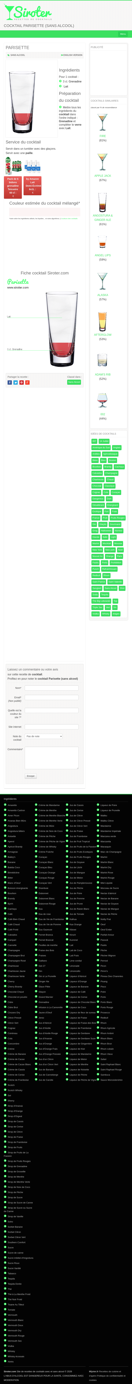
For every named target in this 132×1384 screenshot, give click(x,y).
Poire (103, 992)
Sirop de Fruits (15, 1147)
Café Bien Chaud (16, 919)
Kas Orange (75, 924)
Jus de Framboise (78, 836)
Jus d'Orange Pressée (50, 1054)
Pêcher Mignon (108, 955)
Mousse (118, 543)
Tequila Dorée (14, 1284)
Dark (109, 498)
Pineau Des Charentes (112, 976)
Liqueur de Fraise (78, 1017)
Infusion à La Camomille (51, 1007)
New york (110, 549)
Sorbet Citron (14, 1232)
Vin (115, 607)
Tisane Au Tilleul (16, 1304)
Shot (122, 588)
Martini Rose (107, 872)
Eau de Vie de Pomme (50, 924)
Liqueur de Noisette (79, 1069)
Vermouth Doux (15, 1325)
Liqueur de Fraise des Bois (83, 1023)
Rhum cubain (107, 1049)
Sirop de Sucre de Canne (20, 1202)
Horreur (118, 530)
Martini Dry (106, 867)
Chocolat (96, 486)
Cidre (10, 1002)
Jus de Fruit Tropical (80, 841)
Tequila (104, 594)
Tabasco (12, 1273)
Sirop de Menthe (16, 1176)
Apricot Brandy (15, 846)
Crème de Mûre (46, 826)
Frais (114, 511)
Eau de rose (45, 914)
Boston (112, 460)
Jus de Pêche (76, 888)
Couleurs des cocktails (69, 218)
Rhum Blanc (107, 1038)
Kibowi (73, 929)
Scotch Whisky (15, 1090)
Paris (119, 556)
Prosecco (105, 1012)
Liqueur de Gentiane (80, 1033)
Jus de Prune (76, 903)
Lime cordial (76, 960)
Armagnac (13, 852)
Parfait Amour (107, 934)
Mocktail (107, 543)
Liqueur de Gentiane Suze (83, 1038)
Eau (41, 909)
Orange (109, 556)
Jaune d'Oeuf (45, 1012)
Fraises (42, 955)
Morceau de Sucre (110, 888)
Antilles (96, 454)
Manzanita (106, 841)
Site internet (14, 726)
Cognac (96, 492)
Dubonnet (43, 893)
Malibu (104, 815)
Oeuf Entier (106, 929)
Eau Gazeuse (45, 929)
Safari (103, 1059)
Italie (105, 537)
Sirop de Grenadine (17, 1166)
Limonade (74, 966)
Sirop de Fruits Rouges (19, 1161)
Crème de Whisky (47, 846)
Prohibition (116, 562)
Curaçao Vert (45, 883)
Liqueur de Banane (79, 986)
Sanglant (96, 588)
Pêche (104, 950)
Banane (11, 862)
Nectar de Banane (110, 898)
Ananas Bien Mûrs (17, 820)
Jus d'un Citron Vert (48, 1064)
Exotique (96, 511)
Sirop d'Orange (15, 1111)
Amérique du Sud (101, 447)
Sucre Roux (13, 1263)
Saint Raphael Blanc (111, 1064)
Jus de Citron (76, 815)
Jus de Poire (76, 893)
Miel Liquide (106, 883)
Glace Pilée (44, 986)
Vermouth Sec (15, 1341)
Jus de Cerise (76, 810)
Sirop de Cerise (15, 1126)
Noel (120, 549)
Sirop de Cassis (15, 1121)
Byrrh (10, 903)
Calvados (97, 473)
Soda (95, 594)
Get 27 (42, 966)
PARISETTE (17, 47)
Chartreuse (97, 479)
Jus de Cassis (77, 805)
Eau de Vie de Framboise (51, 919)
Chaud (110, 479)
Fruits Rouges (118, 518)
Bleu (103, 460)
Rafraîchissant (109, 569)
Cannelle (12, 945)
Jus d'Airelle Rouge (48, 1033)
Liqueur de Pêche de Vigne (83, 1080)
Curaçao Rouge (46, 877)
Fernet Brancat (46, 940)
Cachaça (119, 466)
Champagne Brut (16, 955)
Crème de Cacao (16, 1059)
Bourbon (96, 466)
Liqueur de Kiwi (77, 1049)
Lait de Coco (76, 950)
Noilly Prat (106, 919)
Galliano (43, 960)
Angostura (13, 826)
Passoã (104, 940)
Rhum (106, 575)
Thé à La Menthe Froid (19, 1294)
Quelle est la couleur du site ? (14, 714)
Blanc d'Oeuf (14, 883)
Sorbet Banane (15, 1227)
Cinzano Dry (14, 1012)
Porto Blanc (106, 1002)
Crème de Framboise (18, 1080)
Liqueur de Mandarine (80, 1054)
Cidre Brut (13, 1007)
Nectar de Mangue (110, 909)
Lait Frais (74, 955)
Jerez (41, 1017)
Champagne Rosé (17, 960)
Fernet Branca (46, 934)
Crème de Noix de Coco (51, 831)
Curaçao (116, 492)
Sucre (11, 1247)
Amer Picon (13, 815)
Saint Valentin (115, 581)
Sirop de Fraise (15, 1137)
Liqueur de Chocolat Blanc (83, 1002)
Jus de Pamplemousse (81, 883)
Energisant (112, 505)
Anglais (116, 447)
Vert (108, 607)
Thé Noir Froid (15, 1299)
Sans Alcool (17, 55)
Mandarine (106, 826)
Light (113, 537)
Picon (103, 966)
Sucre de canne (15, 1252)
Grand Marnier (46, 997)
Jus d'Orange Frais (48, 1049)
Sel (9, 1095)
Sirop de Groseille (16, 1171)
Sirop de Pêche (15, 1192)
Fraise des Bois (46, 950)
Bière (95, 460)
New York (97, 549)
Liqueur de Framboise (80, 1028)
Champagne (111, 473)
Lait (66, 86)
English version (72, 55)
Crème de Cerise (16, 1074)
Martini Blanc (107, 862)
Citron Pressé (14, 1017)
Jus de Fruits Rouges (80, 857)
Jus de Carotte (46, 1080)
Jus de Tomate (77, 914)
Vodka (95, 613)
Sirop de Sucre (15, 1197)
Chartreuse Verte (16, 976)
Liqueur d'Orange (78, 981)
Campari (12, 940)
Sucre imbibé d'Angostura (20, 1258)
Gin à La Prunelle (47, 976)
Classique (109, 486)
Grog (94, 530)
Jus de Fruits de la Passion (83, 846)
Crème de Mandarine (49, 805)
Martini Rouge (107, 877)
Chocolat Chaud (16, 992)
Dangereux (97, 498)
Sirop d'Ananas (15, 1106)
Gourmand (115, 524)
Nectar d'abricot (108, 893)
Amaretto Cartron (16, 810)
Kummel (74, 940)
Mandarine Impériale (111, 831)
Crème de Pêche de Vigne (52, 841)
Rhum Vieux (107, 1054)
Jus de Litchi (76, 867)
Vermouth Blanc (16, 1320)
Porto (104, 562)
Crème (11, 1049)
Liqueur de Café (78, 992)
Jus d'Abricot (45, 1023)
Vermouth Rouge (16, 1335)
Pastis (95, 562)
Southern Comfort (16, 1242)
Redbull (96, 575)
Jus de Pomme (77, 898)
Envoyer (31, 776)
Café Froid (13, 929)
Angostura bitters (16, 831)
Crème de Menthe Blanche (52, 815)
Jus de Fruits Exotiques (81, 852)
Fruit (105, 518)
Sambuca (105, 1074)
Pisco (103, 986)
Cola (106, 492)
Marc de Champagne (111, 852)
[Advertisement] (45, 245)
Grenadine (75, 81)
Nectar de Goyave (110, 903)
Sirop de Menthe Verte (19, 1182)
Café (10, 914)
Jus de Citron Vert (78, 826)
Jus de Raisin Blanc (79, 909)
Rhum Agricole (108, 1028)
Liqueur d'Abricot (78, 976)
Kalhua (73, 919)
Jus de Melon (76, 877)
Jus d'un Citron (46, 1059)
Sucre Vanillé (14, 1268)
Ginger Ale (44, 981)
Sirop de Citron (15, 1131)
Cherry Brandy (15, 986)
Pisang (104, 981)
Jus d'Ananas (45, 1038)
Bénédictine (13, 872)
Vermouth (12, 1315)
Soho (10, 1221)
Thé (10, 1289)
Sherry (11, 1100)
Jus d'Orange (45, 1043)
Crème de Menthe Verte (50, 820)
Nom (18, 688)
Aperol (11, 841)
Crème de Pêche (47, 836)
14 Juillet (104, 441)
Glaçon (42, 992)
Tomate (11, 1309)
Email (14, 699)
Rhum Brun (106, 1043)
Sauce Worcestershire (112, 1080)
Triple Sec (97, 607)
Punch (95, 569)
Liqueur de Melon (78, 1059)
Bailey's (11, 857)
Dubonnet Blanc (47, 898)
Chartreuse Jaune (16, 971)
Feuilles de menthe (48, 945)
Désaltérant (98, 505)
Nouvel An (97, 556)
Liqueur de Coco (78, 1007)
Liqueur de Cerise (78, 997)
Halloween (106, 530)
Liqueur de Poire (109, 805)
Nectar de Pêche (109, 914)
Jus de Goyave (77, 862)
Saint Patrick (98, 581)
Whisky (105, 613)
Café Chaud (14, 924)
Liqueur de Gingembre (81, 1043)
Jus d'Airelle (45, 1028)
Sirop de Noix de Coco (19, 1187)
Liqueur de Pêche (78, 1074)
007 (94, 441)
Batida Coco (14, 867)
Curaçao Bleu (45, 867)
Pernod (104, 960)
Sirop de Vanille (15, 1216)
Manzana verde (108, 836)
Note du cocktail (17, 738)
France (95, 518)
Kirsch (73, 934)
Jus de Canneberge (48, 1074)
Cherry (11, 981)
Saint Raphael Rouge (111, 1069)
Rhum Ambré (107, 1033)
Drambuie (43, 888)
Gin (94, 524)
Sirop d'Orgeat (15, 1116)
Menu (123, 34)
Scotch (11, 1085)
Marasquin (106, 846)
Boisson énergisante (18, 888)
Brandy (107, 466)
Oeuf (103, 924)
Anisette (12, 836)
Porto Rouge (107, 1007)
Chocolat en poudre (17, 997)
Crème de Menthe (48, 810)
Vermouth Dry (14, 1330)
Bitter (10, 877)
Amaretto (12, 805)
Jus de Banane (46, 1069)
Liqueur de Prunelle (110, 810)
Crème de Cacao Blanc (19, 1064)
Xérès (11, 1361)
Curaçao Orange (47, 872)
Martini (95, 543)
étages (116, 613)
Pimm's (104, 971)
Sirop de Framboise (17, 1142)
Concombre (13, 1043)
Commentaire (14, 749)
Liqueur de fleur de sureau (83, 1012)
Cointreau (12, 1033)
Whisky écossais (16, 1356)
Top (115, 601)
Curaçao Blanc (46, 862)
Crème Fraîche (46, 852)
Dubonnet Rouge (47, 903)
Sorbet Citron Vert (16, 1237)
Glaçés (102, 524)
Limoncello (75, 971)
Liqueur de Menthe (79, 1064)
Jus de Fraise (76, 831)
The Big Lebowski (101, 601)
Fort (107, 511)
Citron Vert (13, 1023)
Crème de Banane (17, 1054)
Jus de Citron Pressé (80, 820)
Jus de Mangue (77, 872)
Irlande (95, 537)
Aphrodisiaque (110, 454)
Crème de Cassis (16, 1069)
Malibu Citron (107, 820)
